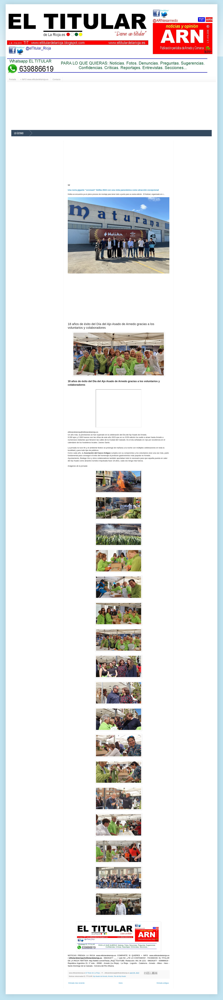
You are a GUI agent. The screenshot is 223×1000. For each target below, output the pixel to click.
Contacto (57, 79)
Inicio (121, 983)
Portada (12, 79)
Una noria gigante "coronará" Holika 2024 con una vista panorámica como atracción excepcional (113, 190)
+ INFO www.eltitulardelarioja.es (34, 79)
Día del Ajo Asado (120, 976)
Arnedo (110, 976)
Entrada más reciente (76, 983)
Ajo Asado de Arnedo (100, 976)
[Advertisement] (96, 106)
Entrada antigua (163, 983)
